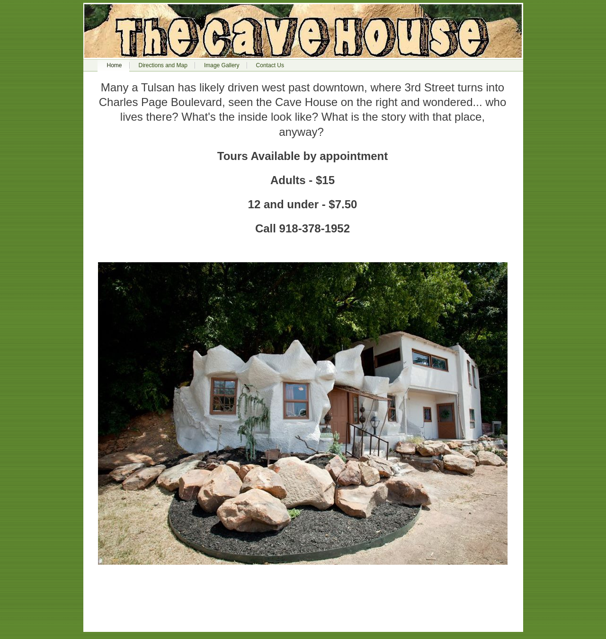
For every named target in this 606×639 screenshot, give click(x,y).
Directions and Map (163, 65)
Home (114, 65)
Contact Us (270, 65)
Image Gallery (222, 65)
